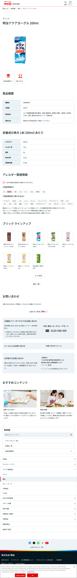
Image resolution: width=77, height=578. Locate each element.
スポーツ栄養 (7, 503)
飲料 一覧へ (36, 284)
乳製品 (5, 459)
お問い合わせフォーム (54, 346)
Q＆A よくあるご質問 (38, 311)
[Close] (74, 567)
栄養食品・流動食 (8, 514)
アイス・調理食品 (8, 469)
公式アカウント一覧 (37, 547)
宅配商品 (5, 519)
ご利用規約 (59, 560)
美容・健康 (6, 508)
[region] (38, 571)
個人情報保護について (27, 560)
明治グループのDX (7, 563)
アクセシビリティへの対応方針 (44, 560)
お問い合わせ (5, 560)
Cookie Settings (20, 563)
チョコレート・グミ (9, 464)
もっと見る (38, 276)
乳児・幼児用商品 (8, 498)
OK (32, 575)
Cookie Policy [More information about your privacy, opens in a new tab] (31, 572)
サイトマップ (15, 560)
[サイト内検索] (65, 3)
